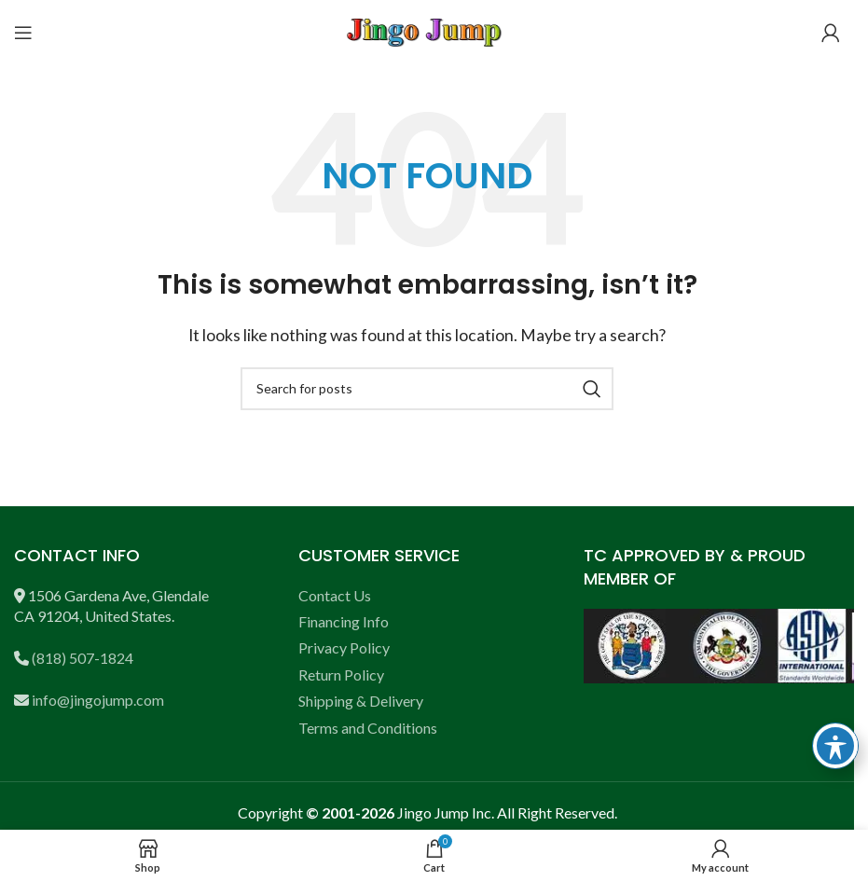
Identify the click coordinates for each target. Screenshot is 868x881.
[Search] (427, 388)
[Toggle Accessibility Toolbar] (835, 745)
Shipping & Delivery (360, 700)
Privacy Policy (344, 647)
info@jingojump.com (98, 700)
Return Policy (341, 674)
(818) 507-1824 (82, 658)
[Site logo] (427, 30)
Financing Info (343, 621)
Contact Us (334, 595)
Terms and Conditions (367, 727)
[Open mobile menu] (23, 32)
